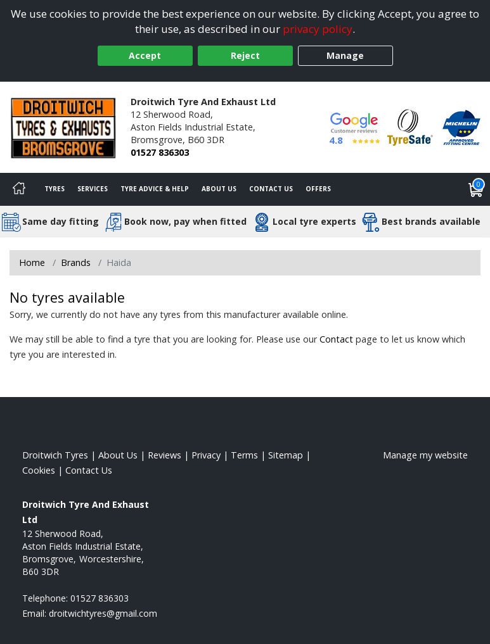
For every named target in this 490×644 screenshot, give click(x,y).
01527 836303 (160, 152)
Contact (336, 339)
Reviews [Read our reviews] (164, 455)
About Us (219, 188)
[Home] (19, 189)
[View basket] (476, 189)
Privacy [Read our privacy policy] (206, 455)
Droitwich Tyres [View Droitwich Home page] (55, 455)
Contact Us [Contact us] (271, 188)
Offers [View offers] (318, 188)
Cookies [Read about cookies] (38, 470)
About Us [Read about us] (118, 455)
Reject (245, 55)
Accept (145, 55)
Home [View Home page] (32, 262)
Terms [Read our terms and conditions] (244, 455)
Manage (345, 55)
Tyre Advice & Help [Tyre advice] (154, 188)
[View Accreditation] (410, 126)
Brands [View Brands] (76, 262)
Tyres (54, 188)
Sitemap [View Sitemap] (285, 455)
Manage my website (425, 455)
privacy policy (317, 29)
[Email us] (103, 613)
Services (92, 188)
